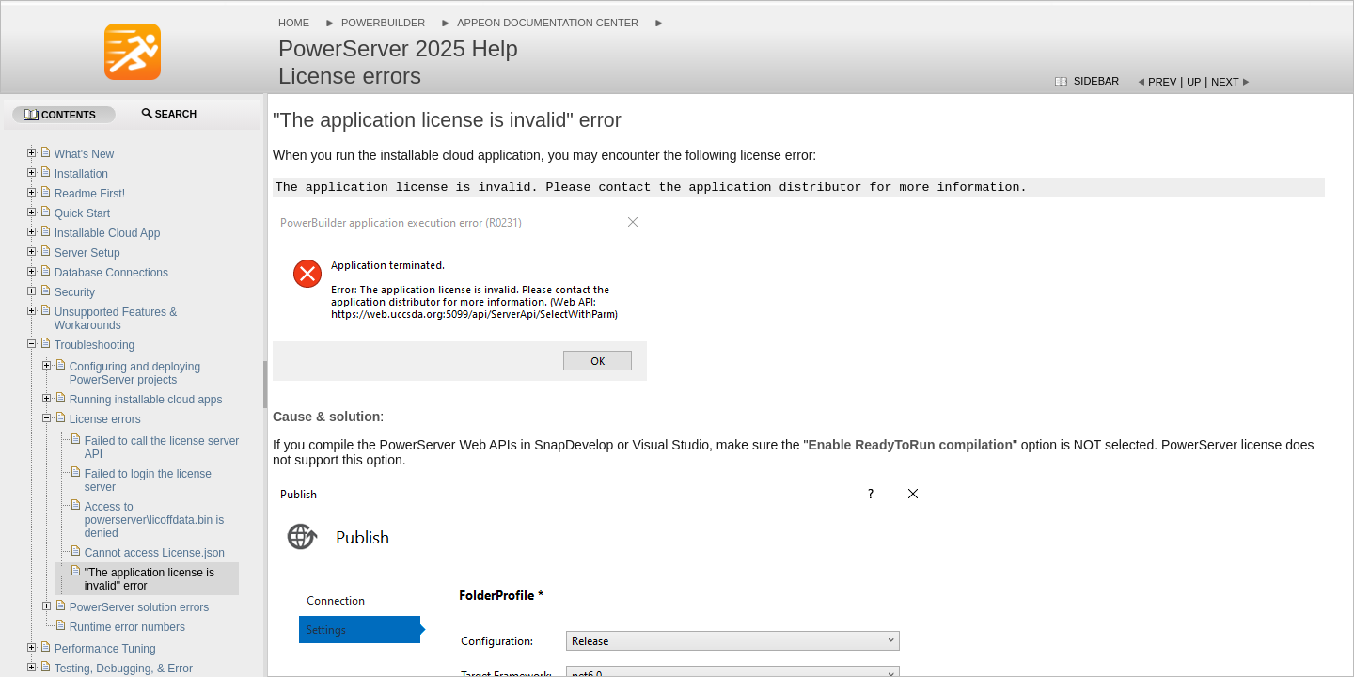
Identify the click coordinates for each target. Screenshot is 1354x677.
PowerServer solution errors (140, 607)
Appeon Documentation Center (547, 22)
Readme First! (90, 193)
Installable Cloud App (108, 233)
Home (293, 22)
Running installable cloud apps (146, 399)
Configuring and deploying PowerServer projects (135, 373)
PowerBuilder (383, 22)
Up (1194, 81)
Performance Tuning (105, 648)
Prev (1162, 81)
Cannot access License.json (155, 552)
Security (75, 292)
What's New (85, 154)
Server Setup (87, 253)
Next (1224, 81)
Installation (81, 174)
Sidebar (1096, 81)
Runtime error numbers (127, 627)
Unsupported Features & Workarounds (116, 319)
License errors (105, 419)
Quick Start (82, 213)
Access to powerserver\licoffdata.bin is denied (155, 520)
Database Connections (111, 272)
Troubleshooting (95, 345)
